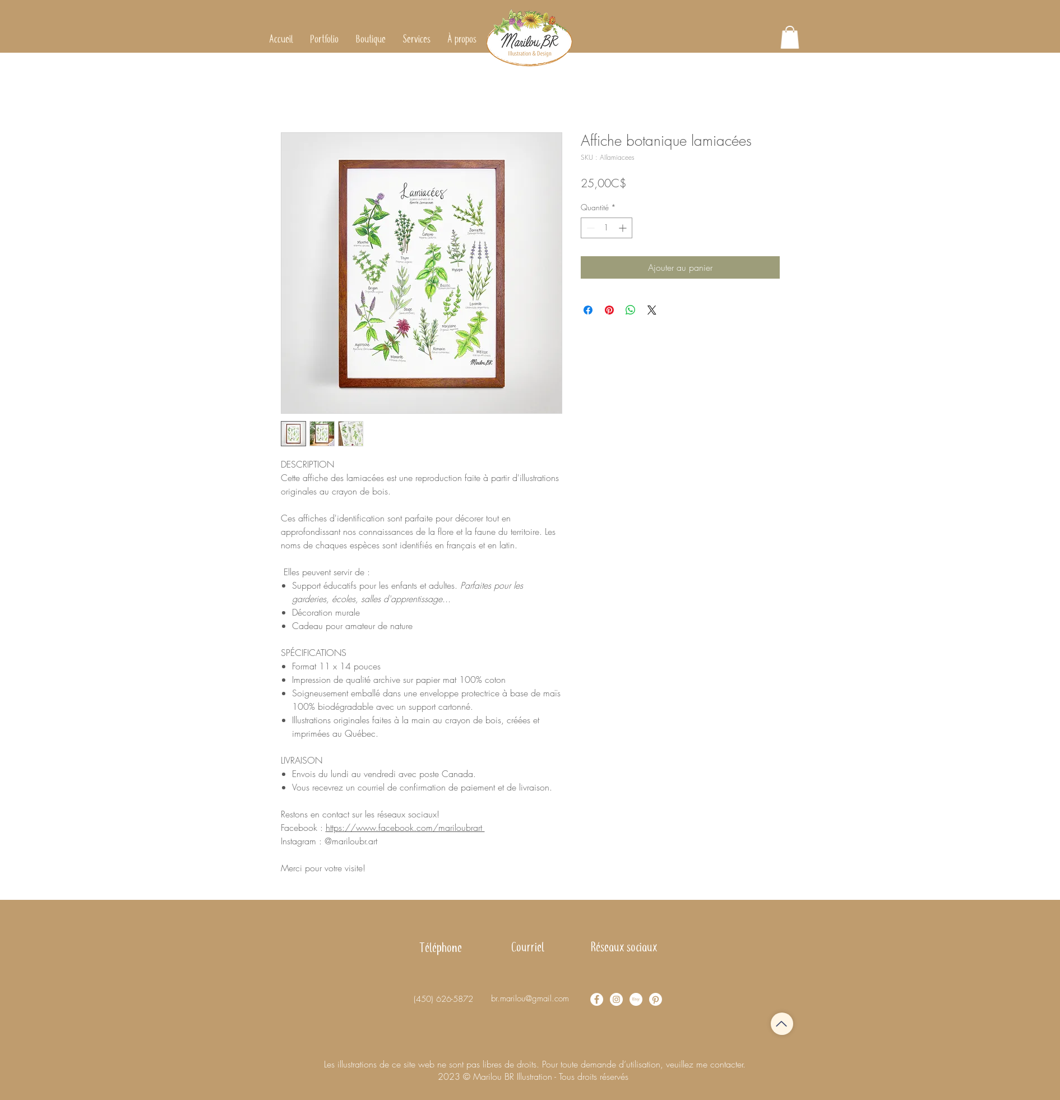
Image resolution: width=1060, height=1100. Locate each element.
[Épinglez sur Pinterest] (609, 310)
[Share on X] (652, 310)
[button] (370, 39)
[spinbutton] (606, 228)
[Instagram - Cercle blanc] (616, 999)
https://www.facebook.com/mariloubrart (405, 827)
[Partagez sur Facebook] (588, 310)
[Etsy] (635, 999)
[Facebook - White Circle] (596, 999)
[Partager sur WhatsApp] (630, 310)
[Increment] (624, 228)
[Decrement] (589, 228)
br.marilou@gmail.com (530, 998)
